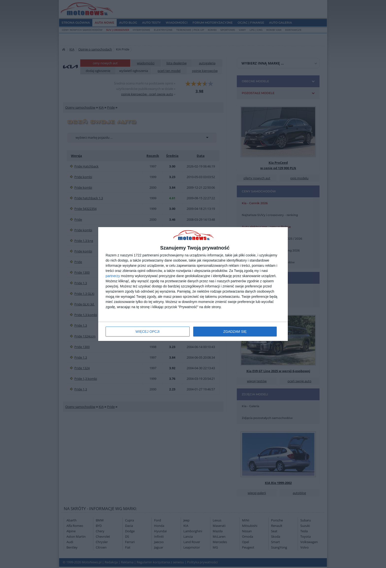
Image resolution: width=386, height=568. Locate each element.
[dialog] (193, 284)
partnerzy (113, 276)
